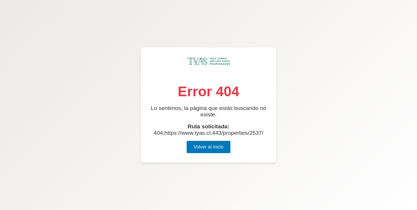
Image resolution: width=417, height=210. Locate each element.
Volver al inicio (208, 146)
